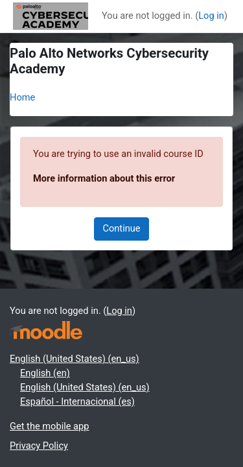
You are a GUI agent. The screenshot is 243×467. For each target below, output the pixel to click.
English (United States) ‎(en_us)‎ (74, 359)
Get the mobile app (49, 426)
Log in (211, 15)
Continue (121, 228)
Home (22, 97)
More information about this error (104, 178)
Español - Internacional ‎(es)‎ (77, 401)
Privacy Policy (39, 445)
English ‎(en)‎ (45, 373)
